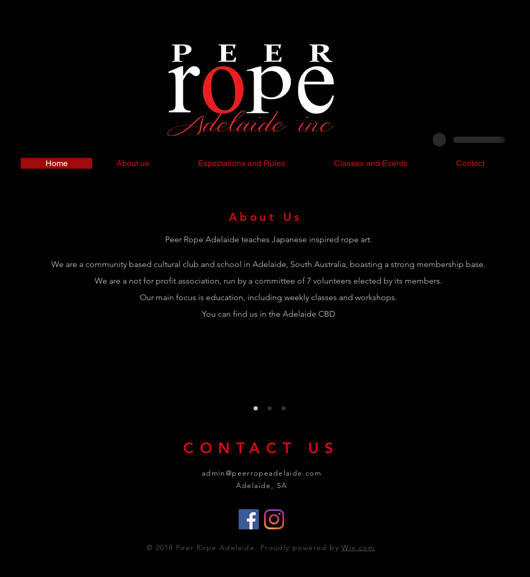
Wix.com (358, 547)
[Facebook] (249, 519)
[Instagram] (274, 519)
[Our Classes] (270, 408)
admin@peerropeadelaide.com (261, 473)
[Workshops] (284, 408)
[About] (256, 408)
